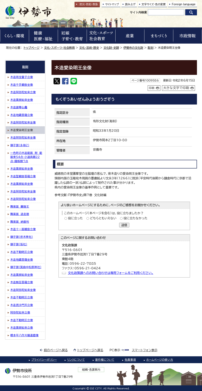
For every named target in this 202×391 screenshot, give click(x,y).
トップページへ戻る (90, 350)
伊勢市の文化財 (133, 47)
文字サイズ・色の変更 (154, 4)
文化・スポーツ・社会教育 (59, 47)
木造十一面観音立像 (23, 229)
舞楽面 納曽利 (19, 221)
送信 (124, 225)
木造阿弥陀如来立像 (23, 92)
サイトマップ (112, 4)
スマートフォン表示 (144, 350)
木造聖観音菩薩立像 (23, 176)
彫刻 (150, 47)
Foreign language (184, 4)
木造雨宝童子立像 (21, 77)
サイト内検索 (138, 12)
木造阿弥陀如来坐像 (23, 122)
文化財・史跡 (111, 47)
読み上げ (130, 4)
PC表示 (114, 350)
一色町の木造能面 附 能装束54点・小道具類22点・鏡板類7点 (26, 157)
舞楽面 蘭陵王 (19, 206)
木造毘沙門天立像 (21, 305)
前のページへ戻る (56, 350)
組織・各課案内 (91, 369)
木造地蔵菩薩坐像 (21, 259)
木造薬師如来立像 (21, 327)
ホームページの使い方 (159, 359)
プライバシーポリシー (44, 359)
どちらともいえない (103, 218)
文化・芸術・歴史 (89, 47)
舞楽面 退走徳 (19, 214)
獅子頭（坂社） (18, 244)
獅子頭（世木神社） (21, 236)
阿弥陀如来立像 (20, 312)
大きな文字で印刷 (176, 87)
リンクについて (76, 359)
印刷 (152, 88)
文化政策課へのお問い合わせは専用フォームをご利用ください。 (110, 272)
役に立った (75, 218)
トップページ (32, 47)
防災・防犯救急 (89, 4)
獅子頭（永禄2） (19, 145)
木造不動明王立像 (21, 252)
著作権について (104, 359)
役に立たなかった (135, 218)
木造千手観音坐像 (21, 84)
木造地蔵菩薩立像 (21, 115)
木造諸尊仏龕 (18, 107)
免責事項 (130, 359)
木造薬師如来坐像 (21, 99)
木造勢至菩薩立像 (21, 282)
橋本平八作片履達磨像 (24, 335)
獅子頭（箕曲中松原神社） (25, 267)
